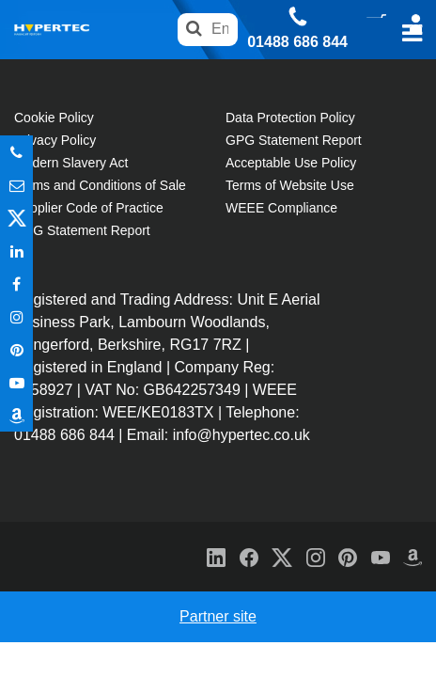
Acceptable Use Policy (291, 162)
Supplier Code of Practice (89, 207)
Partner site (218, 616)
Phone (16, 151)
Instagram (16, 316)
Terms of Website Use (290, 185)
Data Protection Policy (290, 117)
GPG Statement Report (82, 230)
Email (16, 184)
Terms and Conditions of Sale (100, 185)
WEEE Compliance (281, 207)
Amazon (16, 415)
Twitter (16, 217)
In (16, 250)
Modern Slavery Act (71, 162)
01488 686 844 (297, 42)
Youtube (16, 382)
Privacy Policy (55, 140)
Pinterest (16, 349)
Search (194, 29)
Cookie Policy (54, 117)
